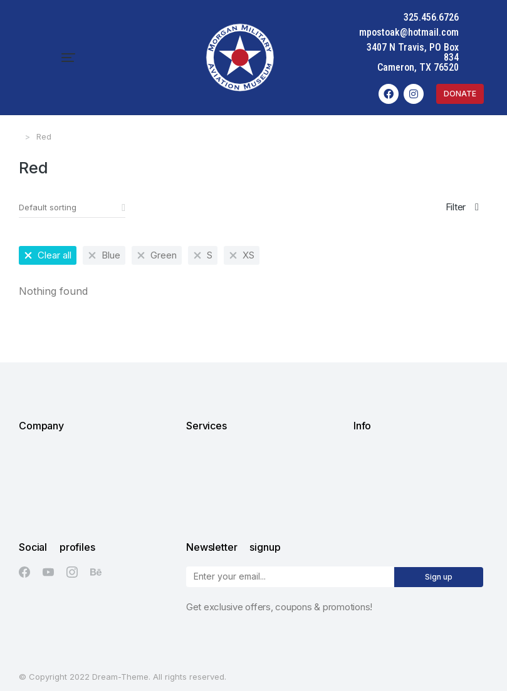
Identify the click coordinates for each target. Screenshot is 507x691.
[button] (20, 52)
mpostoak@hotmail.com (457, 32)
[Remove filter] (47, 245)
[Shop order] (72, 198)
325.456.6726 (479, 17)
